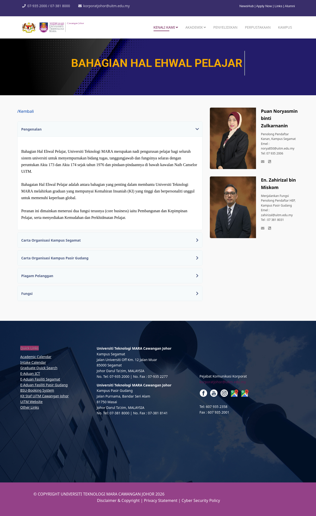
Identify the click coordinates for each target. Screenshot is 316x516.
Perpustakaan (258, 27)
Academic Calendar (35, 356)
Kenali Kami (164, 27)
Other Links (29, 407)
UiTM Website (31, 401)
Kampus (285, 27)
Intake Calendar (33, 362)
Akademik (194, 27)
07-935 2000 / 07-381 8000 (48, 5)
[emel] (262, 162)
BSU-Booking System (37, 390)
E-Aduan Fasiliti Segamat (40, 379)
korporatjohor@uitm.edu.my (106, 5)
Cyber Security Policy (201, 500)
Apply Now (264, 6)
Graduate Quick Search (39, 367)
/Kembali (25, 111)
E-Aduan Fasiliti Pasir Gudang (44, 384)
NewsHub (247, 6)
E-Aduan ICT (30, 373)
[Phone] (269, 162)
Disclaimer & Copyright (118, 500)
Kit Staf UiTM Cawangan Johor (44, 396)
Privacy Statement (161, 500)
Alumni (290, 6)
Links (278, 6)
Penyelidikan (225, 27)
